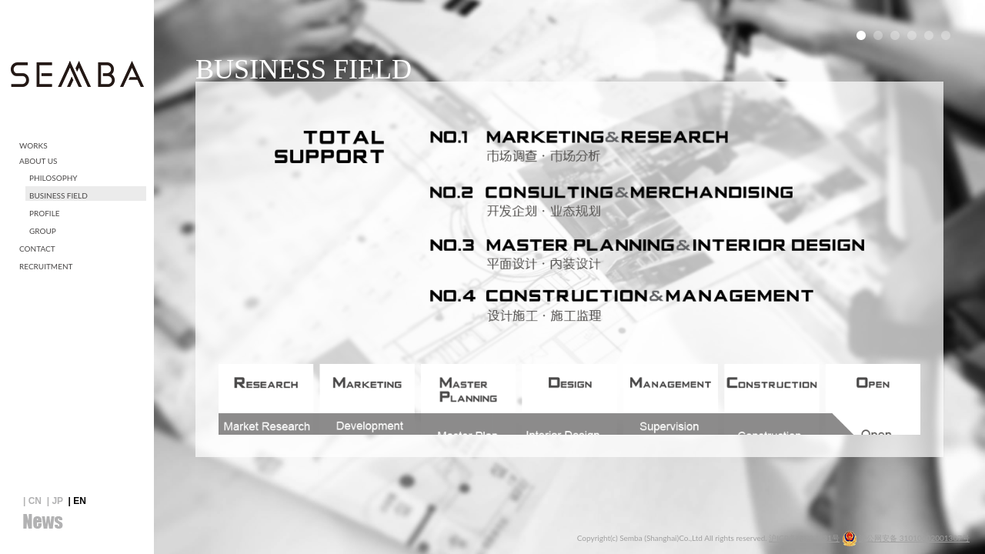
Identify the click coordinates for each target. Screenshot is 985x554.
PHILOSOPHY (53, 177)
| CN (32, 501)
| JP (55, 501)
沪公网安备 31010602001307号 (914, 537)
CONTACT (37, 248)
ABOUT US (38, 160)
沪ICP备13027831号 (804, 537)
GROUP (42, 230)
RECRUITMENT (45, 266)
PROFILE (44, 213)
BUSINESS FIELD (58, 195)
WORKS (33, 145)
